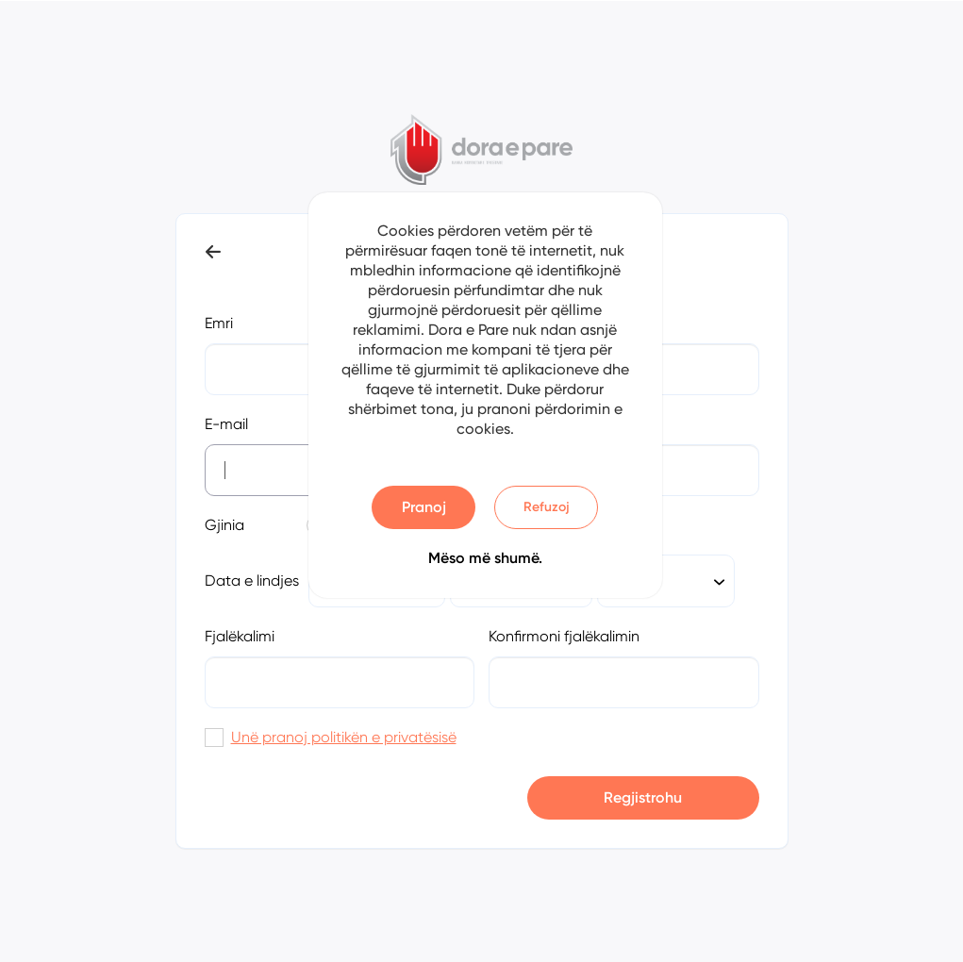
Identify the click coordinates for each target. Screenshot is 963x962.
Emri (219, 323)
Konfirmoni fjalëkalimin (564, 636)
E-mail (226, 424)
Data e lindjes (252, 580)
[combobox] (666, 581)
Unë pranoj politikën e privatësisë (344, 737)
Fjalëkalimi (239, 636)
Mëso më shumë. (485, 558)
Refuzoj (546, 507)
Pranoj (424, 507)
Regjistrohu (643, 797)
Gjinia (224, 525)
